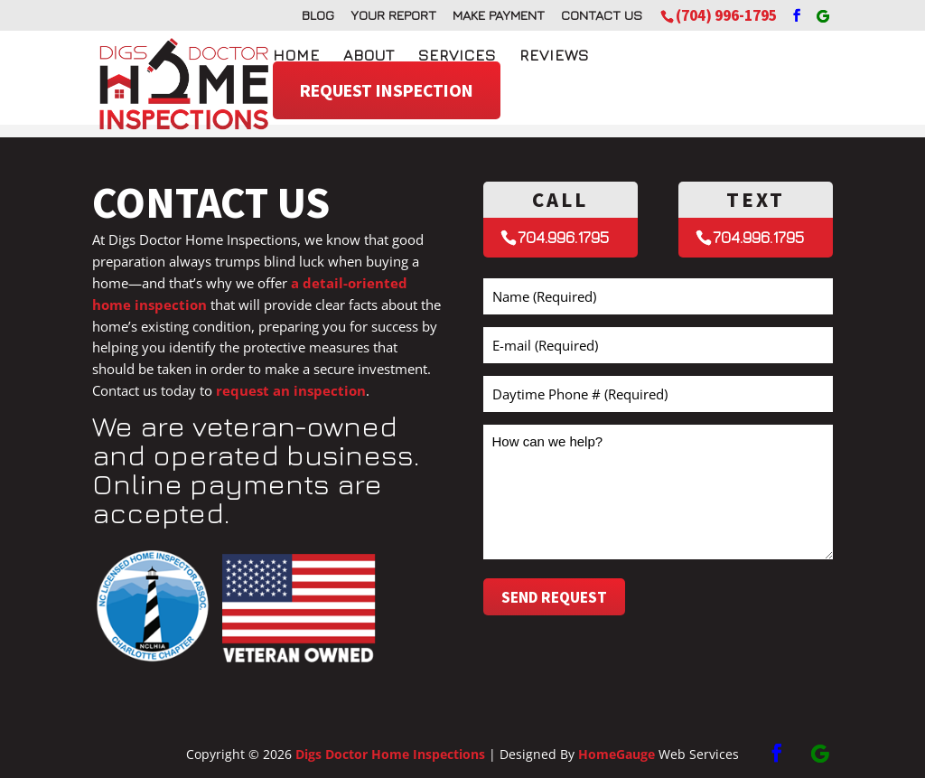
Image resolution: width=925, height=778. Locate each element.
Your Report (393, 15)
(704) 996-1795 (726, 14)
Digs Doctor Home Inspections (390, 754)
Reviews (554, 55)
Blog (318, 15)
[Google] (823, 16)
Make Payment (499, 15)
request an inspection (291, 390)
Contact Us (601, 15)
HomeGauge (616, 754)
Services (457, 55)
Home (296, 55)
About (369, 55)
